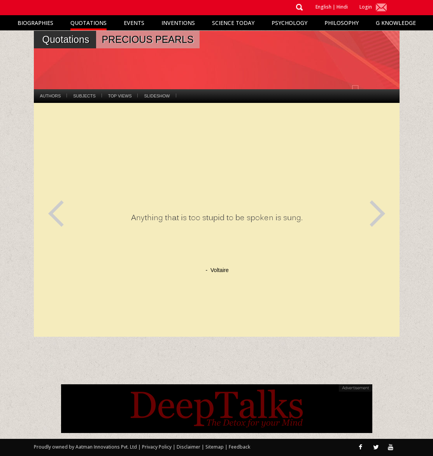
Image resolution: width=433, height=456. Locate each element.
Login (365, 7)
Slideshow (157, 96)
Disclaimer (188, 447)
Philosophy (341, 23)
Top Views (120, 96)
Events (134, 23)
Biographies (35, 23)
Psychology (289, 23)
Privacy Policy (157, 447)
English (323, 7)
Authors (50, 96)
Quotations (88, 23)
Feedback (239, 447)
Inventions (178, 23)
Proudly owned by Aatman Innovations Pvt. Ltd (85, 447)
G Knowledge (396, 23)
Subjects (84, 96)
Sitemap (215, 447)
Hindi (342, 7)
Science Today (233, 23)
